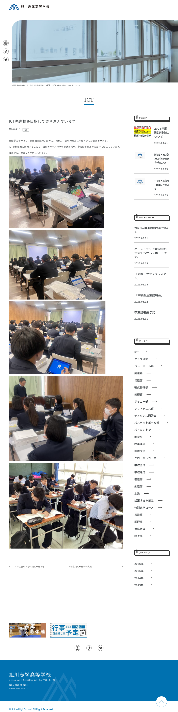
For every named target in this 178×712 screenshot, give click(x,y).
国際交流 (139, 451)
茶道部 (138, 515)
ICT (25, 130)
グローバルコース (145, 458)
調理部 (138, 522)
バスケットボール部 (146, 423)
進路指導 (139, 529)
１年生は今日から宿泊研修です (30, 566)
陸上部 (138, 536)
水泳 (137, 493)
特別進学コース (144, 507)
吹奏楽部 (139, 444)
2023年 (139, 585)
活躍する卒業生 (144, 500)
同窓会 (138, 437)
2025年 (139, 571)
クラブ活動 (141, 359)
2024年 (139, 578)
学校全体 (139, 465)
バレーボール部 (144, 366)
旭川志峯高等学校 (30, 674)
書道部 (138, 479)
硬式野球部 (141, 387)
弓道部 (138, 380)
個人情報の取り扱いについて (20, 688)
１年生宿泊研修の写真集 (80, 566)
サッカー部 (141, 401)
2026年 (139, 564)
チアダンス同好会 (145, 415)
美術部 (138, 394)
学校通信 (139, 472)
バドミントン (142, 430)
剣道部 (138, 373)
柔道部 (138, 486)
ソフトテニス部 (144, 408)
